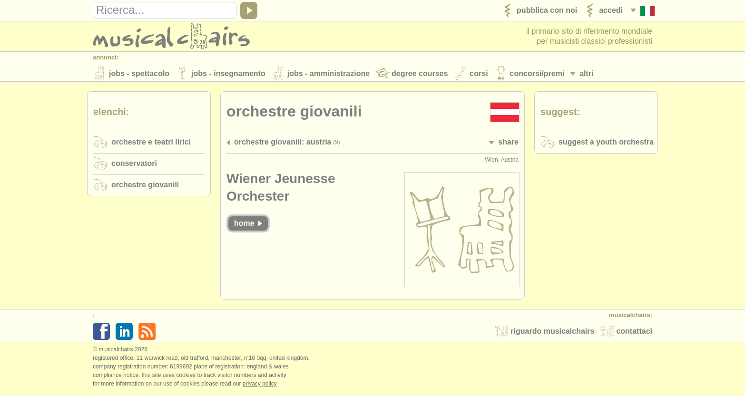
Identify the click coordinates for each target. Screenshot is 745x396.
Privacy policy (260, 386)
